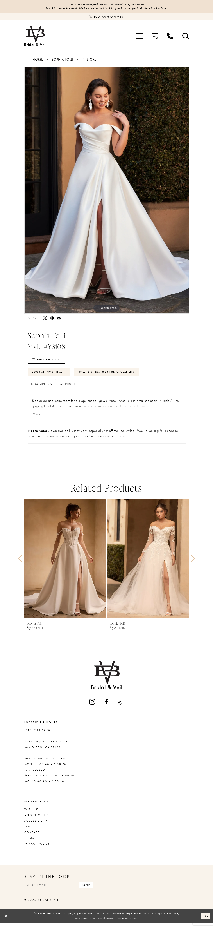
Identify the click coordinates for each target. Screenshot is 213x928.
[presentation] (65, 562)
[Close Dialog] (7, 920)
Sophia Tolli (62, 60)
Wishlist (31, 813)
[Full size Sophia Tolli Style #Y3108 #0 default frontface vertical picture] (107, 190)
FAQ (27, 830)
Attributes (69, 387)
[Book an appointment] (106, 17)
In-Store (89, 60)
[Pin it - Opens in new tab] (52, 319)
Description (41, 387)
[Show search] (185, 37)
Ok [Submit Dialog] (205, 920)
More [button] (37, 418)
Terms (29, 842)
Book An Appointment (51, 374)
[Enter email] (62, 889)
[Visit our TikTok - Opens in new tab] (121, 706)
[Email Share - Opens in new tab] (59, 318)
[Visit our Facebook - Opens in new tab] (107, 706)
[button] (139, 37)
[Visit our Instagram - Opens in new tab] (92, 705)
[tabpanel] (107, 190)
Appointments (36, 819)
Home (37, 60)
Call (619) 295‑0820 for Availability (114, 374)
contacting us (69, 440)
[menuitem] (139, 37)
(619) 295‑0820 (135, 5)
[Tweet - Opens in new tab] (45, 319)
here (134, 923)
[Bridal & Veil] (35, 36)
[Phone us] (170, 37)
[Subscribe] (93, 889)
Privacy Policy (37, 847)
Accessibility (35, 824)
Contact (31, 836)
